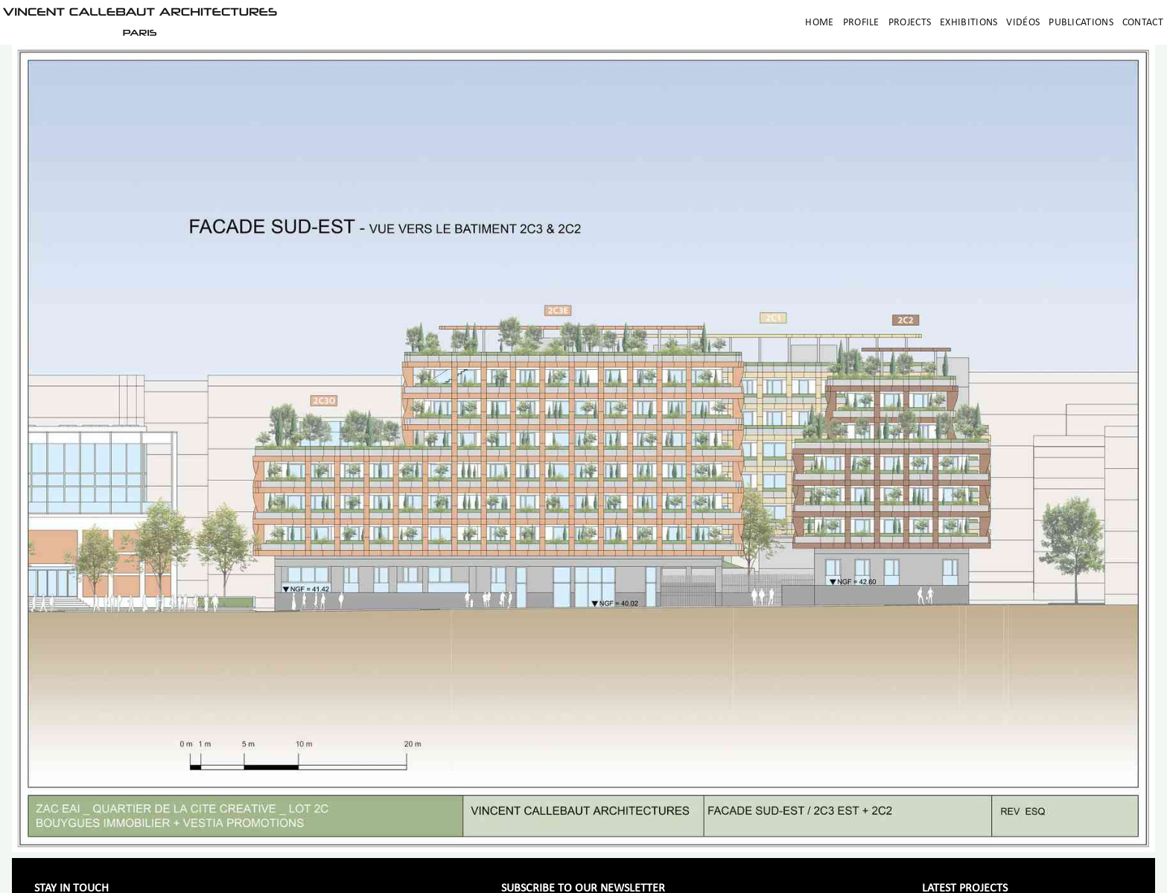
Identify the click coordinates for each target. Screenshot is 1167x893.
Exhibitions (968, 22)
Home (819, 22)
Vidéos (1023, 22)
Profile (861, 22)
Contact (1142, 22)
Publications (1081, 22)
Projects (909, 22)
